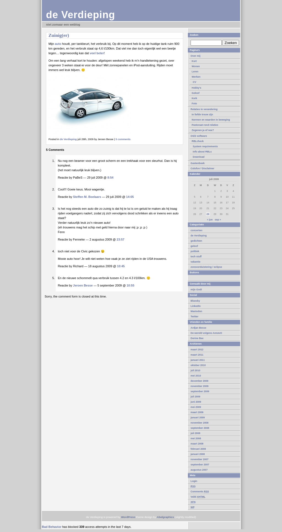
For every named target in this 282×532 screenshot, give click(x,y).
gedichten (196, 240)
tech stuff (196, 256)
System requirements (205, 146)
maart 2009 (197, 412)
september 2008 (200, 428)
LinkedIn (196, 306)
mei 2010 (196, 375)
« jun (210, 219)
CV (194, 82)
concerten (196, 230)
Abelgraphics (165, 517)
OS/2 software (199, 136)
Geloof (195, 93)
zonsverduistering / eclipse (206, 267)
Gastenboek (198, 163)
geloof (194, 246)
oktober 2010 (198, 365)
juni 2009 (196, 401)
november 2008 (199, 422)
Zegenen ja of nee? (203, 130)
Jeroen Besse (83, 285)
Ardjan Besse (198, 327)
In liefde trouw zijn (202, 114)
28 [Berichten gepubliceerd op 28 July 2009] (208, 214)
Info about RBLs (202, 151)
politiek (195, 251)
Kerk (194, 98)
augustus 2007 (199, 469)
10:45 (121, 266)
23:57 (120, 239)
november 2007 (199, 459)
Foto (194, 103)
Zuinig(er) (58, 35)
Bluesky (195, 300)
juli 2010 (195, 370)
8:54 (110, 177)
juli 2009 (195, 396)
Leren (195, 71)
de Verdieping (80, 14)
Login (194, 481)
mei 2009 (196, 407)
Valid (198, 496)
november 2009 (199, 386)
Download (199, 156)
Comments (200, 491)
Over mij (195, 55)
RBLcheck (198, 141)
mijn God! (196, 289)
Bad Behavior (51, 526)
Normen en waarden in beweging (211, 119)
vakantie (195, 261)
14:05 (130, 196)
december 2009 (199, 381)
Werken (196, 76)
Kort (194, 61)
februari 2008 (198, 449)
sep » (218, 219)
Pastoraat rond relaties (205, 125)
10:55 (130, 285)
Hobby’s (196, 87)
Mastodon (196, 311)
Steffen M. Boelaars (87, 196)
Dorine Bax (197, 338)
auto (58, 43)
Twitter (195, 316)
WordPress (128, 517)
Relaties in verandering (204, 109)
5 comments (123, 139)
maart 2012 (197, 349)
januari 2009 (198, 417)
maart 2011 (197, 354)
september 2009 (200, 391)
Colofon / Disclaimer (202, 168)
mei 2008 (196, 438)
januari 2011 (198, 360)
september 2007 (200, 464)
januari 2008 (198, 454)
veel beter (97, 53)
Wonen (196, 66)
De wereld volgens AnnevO (206, 333)
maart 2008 (197, 443)
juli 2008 (195, 433)
